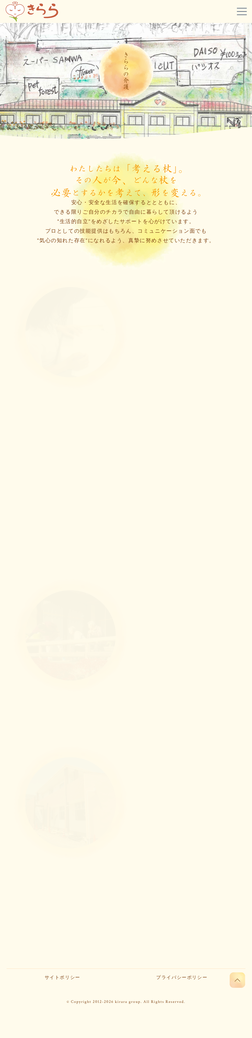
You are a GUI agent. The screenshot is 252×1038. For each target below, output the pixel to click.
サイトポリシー (62, 978)
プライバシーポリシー (181, 978)
